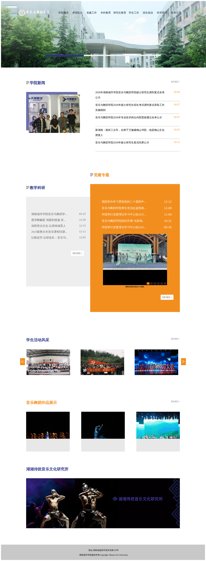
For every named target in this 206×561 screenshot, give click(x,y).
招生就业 (148, 12)
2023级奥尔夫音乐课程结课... (49, 231)
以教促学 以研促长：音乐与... (49, 237)
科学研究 (162, 12)
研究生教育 (119, 12)
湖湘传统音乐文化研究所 (47, 469)
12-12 (168, 201)
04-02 (177, 129)
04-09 (177, 92)
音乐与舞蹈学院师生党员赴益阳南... (124, 208)
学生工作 (134, 12)
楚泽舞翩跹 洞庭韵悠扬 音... (48, 220)
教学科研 (37, 188)
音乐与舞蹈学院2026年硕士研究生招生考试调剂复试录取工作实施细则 (129, 107)
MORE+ (175, 81)
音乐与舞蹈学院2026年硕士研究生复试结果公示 (122, 142)
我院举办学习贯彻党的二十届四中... (124, 201)
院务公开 (176, 12)
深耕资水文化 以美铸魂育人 (48, 226)
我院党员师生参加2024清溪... (135, 287)
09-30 (168, 227)
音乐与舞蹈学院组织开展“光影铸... (123, 220)
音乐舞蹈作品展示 (41, 402)
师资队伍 (77, 12)
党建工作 (91, 12)
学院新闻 (37, 83)
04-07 (177, 104)
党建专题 (101, 175)
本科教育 (106, 12)
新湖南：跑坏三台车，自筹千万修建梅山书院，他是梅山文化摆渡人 (129, 132)
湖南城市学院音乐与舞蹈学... (49, 214)
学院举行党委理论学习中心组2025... (124, 214)
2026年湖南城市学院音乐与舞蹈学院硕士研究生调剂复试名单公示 (129, 95)
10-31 (168, 220)
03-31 (177, 142)
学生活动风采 (37, 340)
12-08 (168, 208)
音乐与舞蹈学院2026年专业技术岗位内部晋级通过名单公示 (128, 117)
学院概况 (63, 12)
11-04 (168, 214)
